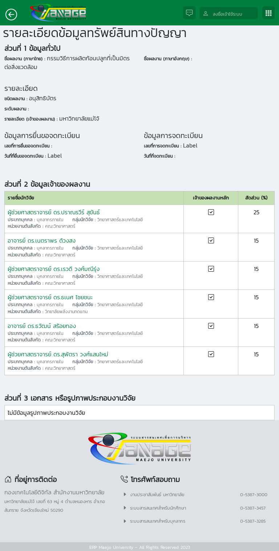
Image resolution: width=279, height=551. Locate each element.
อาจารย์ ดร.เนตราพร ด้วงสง (42, 240)
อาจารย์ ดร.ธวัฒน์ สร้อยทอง (42, 325)
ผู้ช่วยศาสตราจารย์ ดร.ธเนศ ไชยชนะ (50, 297)
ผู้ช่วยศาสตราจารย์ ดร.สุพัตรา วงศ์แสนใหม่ (58, 354)
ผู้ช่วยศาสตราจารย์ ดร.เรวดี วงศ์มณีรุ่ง (54, 268)
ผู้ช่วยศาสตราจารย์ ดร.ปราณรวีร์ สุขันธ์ (54, 212)
